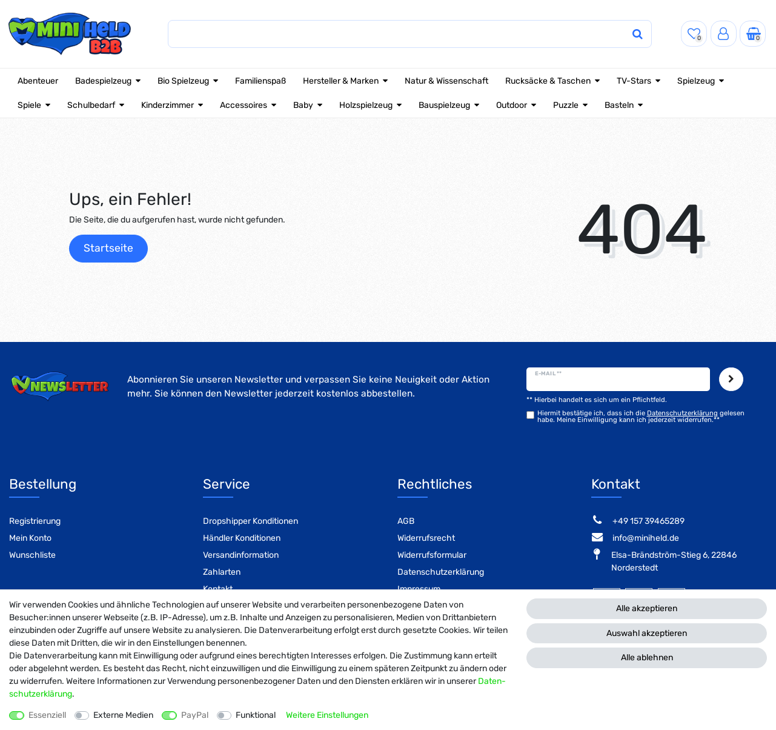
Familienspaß (260, 81)
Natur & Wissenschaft (446, 81)
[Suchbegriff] (398, 34)
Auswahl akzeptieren (646, 633)
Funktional (256, 715)
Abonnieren (731, 379)
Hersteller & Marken (341, 81)
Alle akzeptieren (646, 608)
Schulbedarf (91, 105)
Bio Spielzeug (183, 81)
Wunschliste (32, 555)
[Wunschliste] (694, 34)
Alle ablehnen (647, 657)
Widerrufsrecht (426, 538)
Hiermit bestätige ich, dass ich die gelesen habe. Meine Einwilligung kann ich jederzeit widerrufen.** (640, 416)
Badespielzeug (103, 81)
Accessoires (243, 105)
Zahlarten (221, 572)
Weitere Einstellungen (327, 715)
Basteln (619, 105)
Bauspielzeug (444, 105)
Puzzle (566, 105)
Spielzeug (696, 81)
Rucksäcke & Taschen (548, 81)
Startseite (108, 248)
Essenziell (47, 715)
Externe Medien (123, 715)
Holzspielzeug (366, 105)
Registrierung (35, 521)
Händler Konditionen (241, 538)
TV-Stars (634, 81)
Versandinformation (241, 555)
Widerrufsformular (431, 555)
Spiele (29, 105)
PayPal (194, 715)
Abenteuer (38, 81)
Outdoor (511, 105)
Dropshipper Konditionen (250, 521)
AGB (405, 521)
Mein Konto (30, 538)
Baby (303, 105)
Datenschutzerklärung (440, 572)
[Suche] (637, 34)
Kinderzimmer (167, 105)
